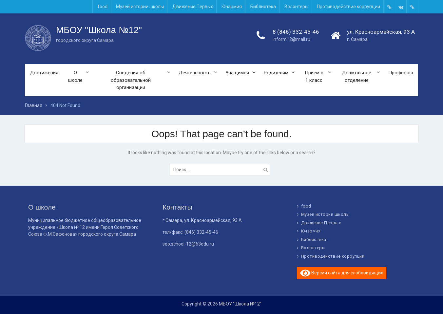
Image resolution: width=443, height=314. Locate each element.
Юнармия (232, 6)
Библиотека (263, 6)
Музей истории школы (140, 6)
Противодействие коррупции (348, 6)
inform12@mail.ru (291, 39)
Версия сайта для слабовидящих (341, 273)
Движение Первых (192, 6)
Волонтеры (296, 6)
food (102, 6)
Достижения (44, 73)
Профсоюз (400, 73)
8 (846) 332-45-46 (296, 31)
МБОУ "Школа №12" (99, 30)
